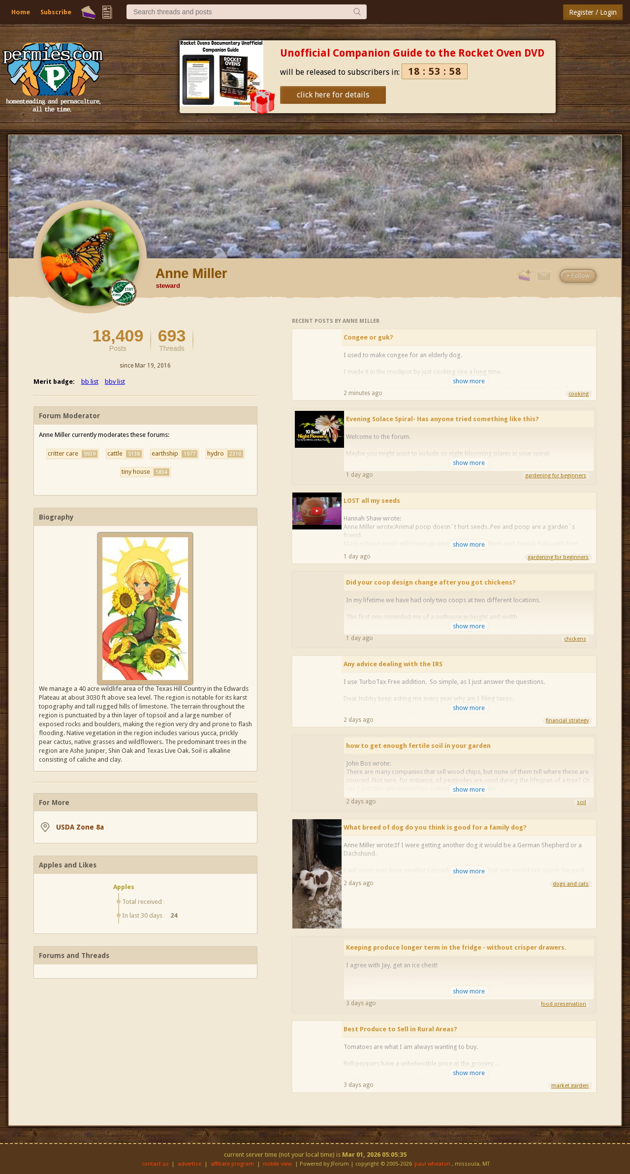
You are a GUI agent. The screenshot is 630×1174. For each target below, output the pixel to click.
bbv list (115, 381)
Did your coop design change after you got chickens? (431, 582)
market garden (570, 1085)
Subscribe (55, 12)
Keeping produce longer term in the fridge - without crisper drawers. (456, 947)
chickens (575, 639)
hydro (225, 454)
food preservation (563, 1004)
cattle (124, 454)
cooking (578, 394)
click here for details (333, 94)
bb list (89, 381)
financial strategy (567, 720)
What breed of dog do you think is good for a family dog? (435, 827)
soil (581, 802)
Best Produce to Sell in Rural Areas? (400, 1029)
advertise (189, 1164)
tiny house (145, 472)
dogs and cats (571, 884)
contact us (155, 1164)
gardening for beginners (555, 475)
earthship (174, 454)
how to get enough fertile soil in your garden (418, 745)
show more (469, 381)
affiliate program (232, 1164)
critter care (72, 454)
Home (20, 12)
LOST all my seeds (372, 500)
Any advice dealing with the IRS (393, 664)
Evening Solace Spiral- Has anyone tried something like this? (442, 419)
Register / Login (593, 12)
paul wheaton (432, 1164)
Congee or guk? (368, 337)
